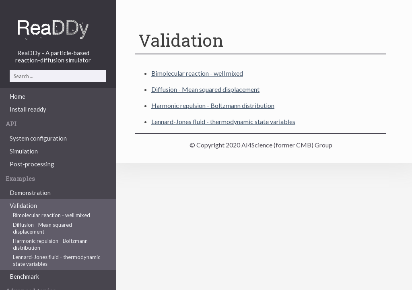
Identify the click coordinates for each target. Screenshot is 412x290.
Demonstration (30, 192)
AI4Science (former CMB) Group (286, 145)
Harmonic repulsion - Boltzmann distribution (50, 244)
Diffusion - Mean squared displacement (42, 228)
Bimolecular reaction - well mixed (51, 215)
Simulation (24, 151)
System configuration (38, 138)
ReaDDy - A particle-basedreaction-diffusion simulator (53, 56)
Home (17, 96)
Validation (23, 205)
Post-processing (32, 164)
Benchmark (24, 276)
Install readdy (28, 109)
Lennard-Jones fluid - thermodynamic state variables (56, 260)
